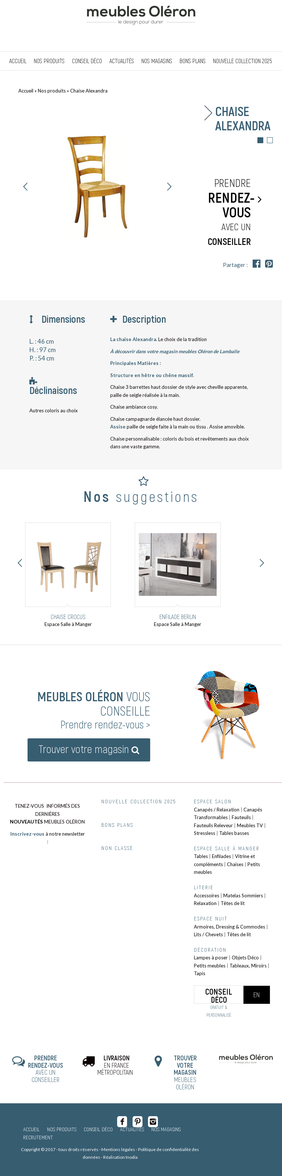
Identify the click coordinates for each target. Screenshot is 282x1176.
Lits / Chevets (208, 934)
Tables (201, 856)
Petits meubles (209, 966)
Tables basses (234, 833)
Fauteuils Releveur (213, 825)
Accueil (25, 91)
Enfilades (221, 856)
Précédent (26, 187)
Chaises (235, 864)
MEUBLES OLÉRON (185, 1072)
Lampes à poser (211, 957)
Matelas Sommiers (243, 895)
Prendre (231, 212)
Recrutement (38, 1137)
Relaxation (205, 903)
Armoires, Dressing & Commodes (229, 927)
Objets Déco (245, 957)
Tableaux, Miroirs (248, 966)
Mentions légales (118, 1149)
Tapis (199, 973)
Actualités (132, 1129)
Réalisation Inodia (120, 1157)
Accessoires (206, 895)
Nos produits (52, 91)
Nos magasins (166, 1129)
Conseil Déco (98, 1129)
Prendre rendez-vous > (105, 724)
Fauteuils (241, 817)
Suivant (169, 187)
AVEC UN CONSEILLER (45, 1068)
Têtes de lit (233, 903)
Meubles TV (250, 825)
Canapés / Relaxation (216, 810)
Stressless (204, 833)
